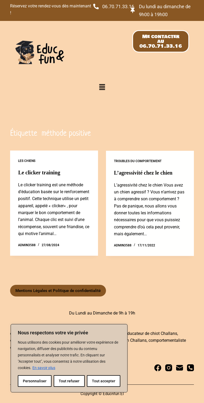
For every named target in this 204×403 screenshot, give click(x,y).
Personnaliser (34, 381)
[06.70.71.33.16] (96, 6)
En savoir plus (43, 368)
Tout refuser (69, 381)
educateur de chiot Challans (151, 333)
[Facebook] (157, 367)
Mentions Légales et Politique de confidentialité (58, 290)
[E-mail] (179, 367)
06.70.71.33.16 (118, 6)
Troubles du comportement (138, 162)
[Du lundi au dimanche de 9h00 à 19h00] (132, 10)
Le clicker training (39, 173)
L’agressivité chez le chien (143, 174)
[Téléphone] (190, 367)
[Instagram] (168, 367)
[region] (69, 358)
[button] (102, 87)
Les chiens (26, 161)
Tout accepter (103, 381)
